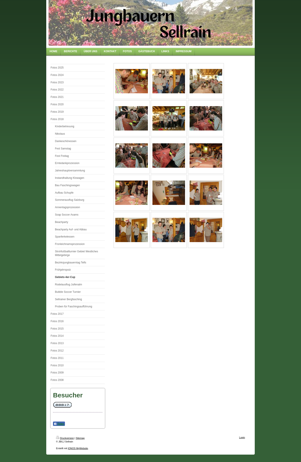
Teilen (59, 423)
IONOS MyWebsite (78, 448)
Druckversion (65, 438)
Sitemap (80, 438)
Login (242, 437)
